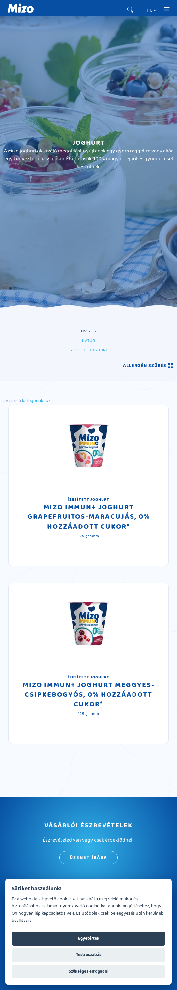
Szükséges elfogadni (89, 971)
